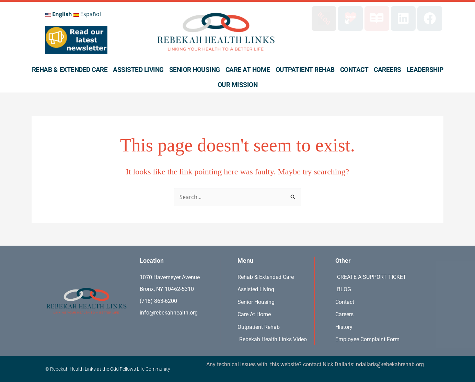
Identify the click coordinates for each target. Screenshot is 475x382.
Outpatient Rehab (305, 70)
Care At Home (247, 70)
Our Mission (238, 85)
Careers (387, 70)
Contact (354, 70)
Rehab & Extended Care (70, 70)
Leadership (425, 70)
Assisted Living (138, 70)
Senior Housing (194, 70)
